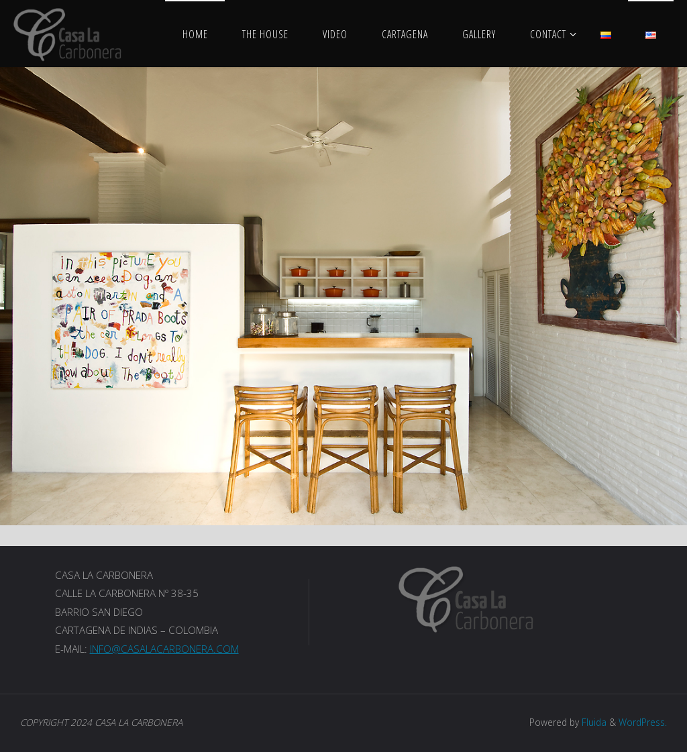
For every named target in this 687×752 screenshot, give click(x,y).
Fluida (592, 722)
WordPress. (643, 722)
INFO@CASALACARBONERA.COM (164, 648)
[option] (343, 296)
